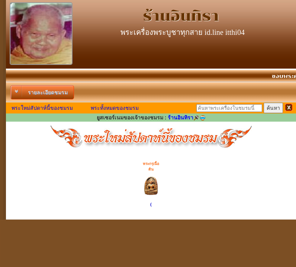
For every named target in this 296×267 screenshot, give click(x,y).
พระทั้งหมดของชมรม (115, 108)
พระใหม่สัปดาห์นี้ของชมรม (42, 108)
